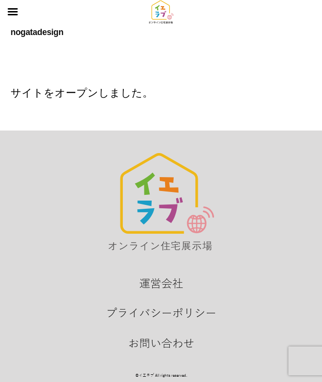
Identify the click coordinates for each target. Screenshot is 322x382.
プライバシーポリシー (161, 313)
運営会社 (161, 283)
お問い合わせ (161, 343)
